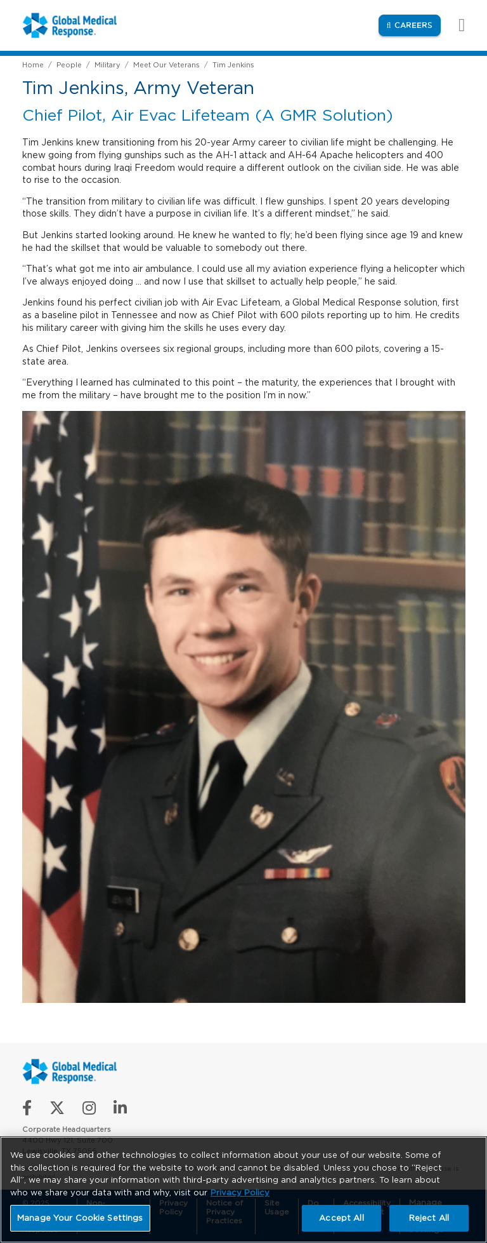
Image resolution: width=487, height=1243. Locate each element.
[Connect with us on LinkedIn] (120, 1110)
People (69, 64)
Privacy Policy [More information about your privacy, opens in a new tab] (240, 1192)
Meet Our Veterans (166, 64)
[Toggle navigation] (455, 25)
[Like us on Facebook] (27, 1110)
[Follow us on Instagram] (89, 1110)
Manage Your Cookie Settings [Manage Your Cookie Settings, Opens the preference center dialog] (80, 1218)
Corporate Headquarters (66, 1129)
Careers (417, 24)
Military (107, 64)
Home (33, 64)
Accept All (341, 1218)
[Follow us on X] (57, 1110)
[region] (243, 1189)
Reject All (429, 1218)
